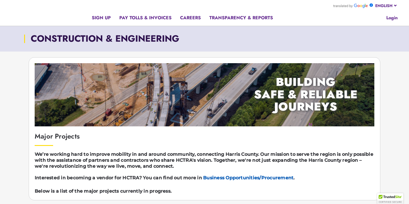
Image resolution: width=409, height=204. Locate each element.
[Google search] (378, 17)
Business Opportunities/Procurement (248, 177)
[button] (390, 198)
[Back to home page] (54, 12)
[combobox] (386, 5)
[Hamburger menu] (13, 14)
